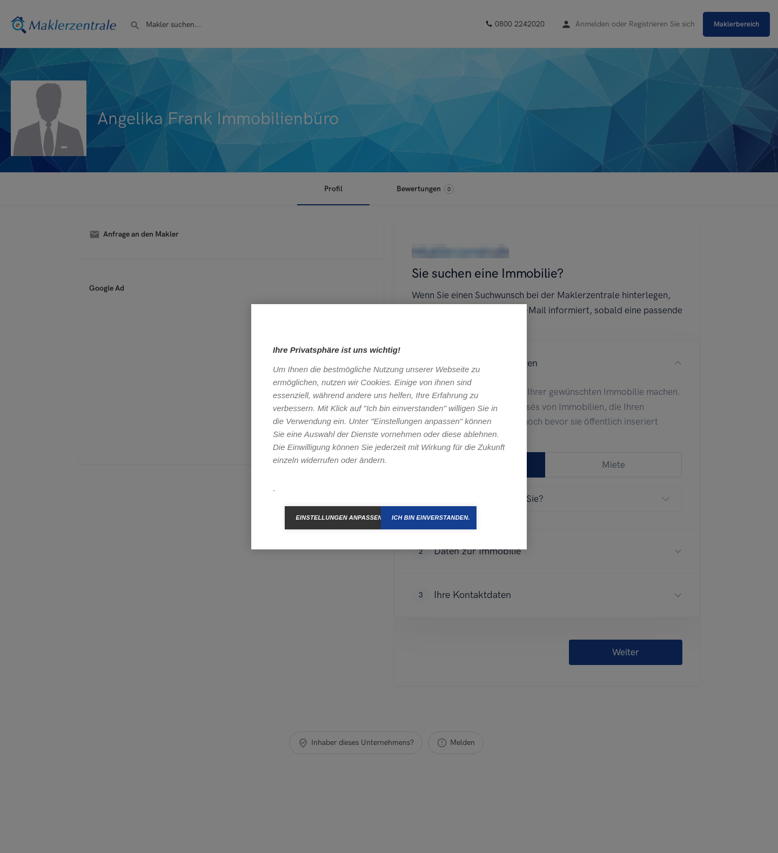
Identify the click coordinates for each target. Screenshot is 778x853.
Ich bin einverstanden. (431, 517)
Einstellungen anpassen (338, 517)
